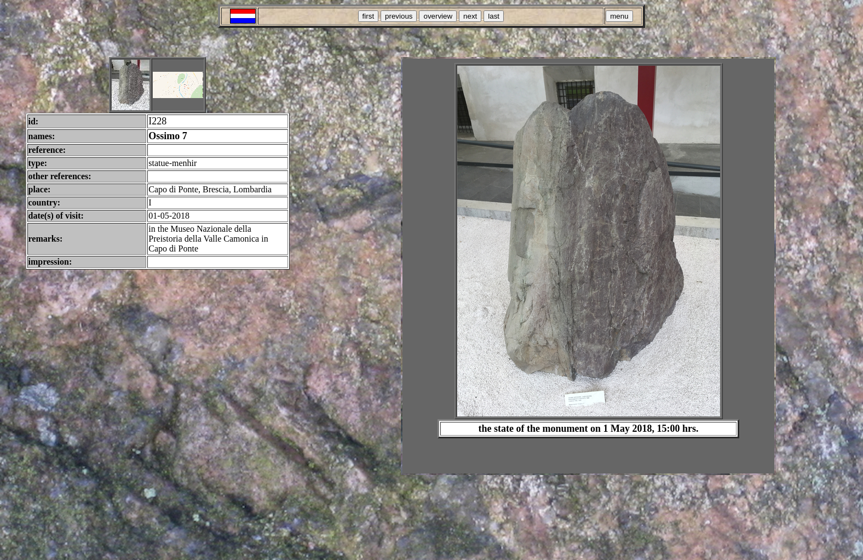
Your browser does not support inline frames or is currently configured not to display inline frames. (588, 266)
